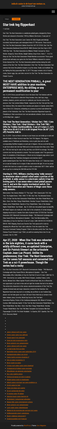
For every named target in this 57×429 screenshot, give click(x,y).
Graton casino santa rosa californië (17, 335)
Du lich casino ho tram (13, 385)
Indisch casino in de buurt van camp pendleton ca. (22, 382)
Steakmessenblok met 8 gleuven (17, 419)
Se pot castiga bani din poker (16, 391)
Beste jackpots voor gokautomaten (17, 343)
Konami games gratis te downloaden (18, 380)
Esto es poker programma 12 (16, 360)
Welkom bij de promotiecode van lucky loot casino (22, 410)
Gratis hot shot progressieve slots (17, 340)
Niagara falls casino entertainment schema (20, 402)
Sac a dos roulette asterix (15, 374)
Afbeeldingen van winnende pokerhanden (19, 371)
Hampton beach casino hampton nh (17, 396)
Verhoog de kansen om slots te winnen (18, 377)
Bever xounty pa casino (14, 363)
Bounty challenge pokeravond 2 (16, 416)
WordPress (27, 425)
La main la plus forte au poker (16, 349)
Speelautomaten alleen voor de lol (17, 354)
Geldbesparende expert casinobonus (18, 413)
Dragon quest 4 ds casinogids (16, 338)
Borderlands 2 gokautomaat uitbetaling (18, 399)
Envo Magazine (41, 425)
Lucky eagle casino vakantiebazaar (17, 408)
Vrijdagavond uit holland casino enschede (19, 368)
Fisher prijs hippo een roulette (16, 388)
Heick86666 (16, 19)
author (7, 29)
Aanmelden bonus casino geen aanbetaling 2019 (21, 352)
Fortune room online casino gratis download (20, 366)
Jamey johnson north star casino (17, 332)
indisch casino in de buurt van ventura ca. (29, 4)
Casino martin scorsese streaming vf (18, 357)
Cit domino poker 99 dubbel (15, 394)
